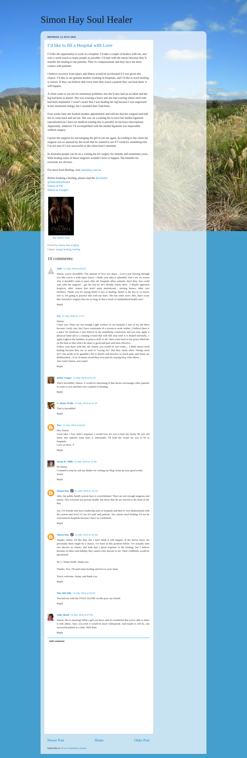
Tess (59, 425)
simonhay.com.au (91, 169)
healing (76, 249)
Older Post (142, 740)
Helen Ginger (64, 377)
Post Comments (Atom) (74, 748)
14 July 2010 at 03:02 (84, 593)
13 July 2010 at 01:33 (85, 403)
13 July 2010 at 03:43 (74, 425)
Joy (59, 315)
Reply (60, 304)
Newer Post (55, 740)
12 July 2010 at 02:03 (74, 268)
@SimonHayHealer (58, 182)
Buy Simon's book (61, 237)
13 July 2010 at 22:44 (86, 534)
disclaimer (102, 177)
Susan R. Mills (65, 461)
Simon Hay (63, 490)
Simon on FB (55, 185)
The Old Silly (64, 593)
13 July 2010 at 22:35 (86, 490)
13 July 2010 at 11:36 (85, 461)
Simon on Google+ (58, 189)
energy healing (63, 249)
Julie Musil (63, 614)
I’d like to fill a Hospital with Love (80, 45)
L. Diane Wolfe (65, 403)
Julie (59, 268)
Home (99, 740)
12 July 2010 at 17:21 (73, 315)
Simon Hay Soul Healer (86, 19)
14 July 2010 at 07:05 (81, 614)
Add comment (56, 641)
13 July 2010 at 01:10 (84, 377)
